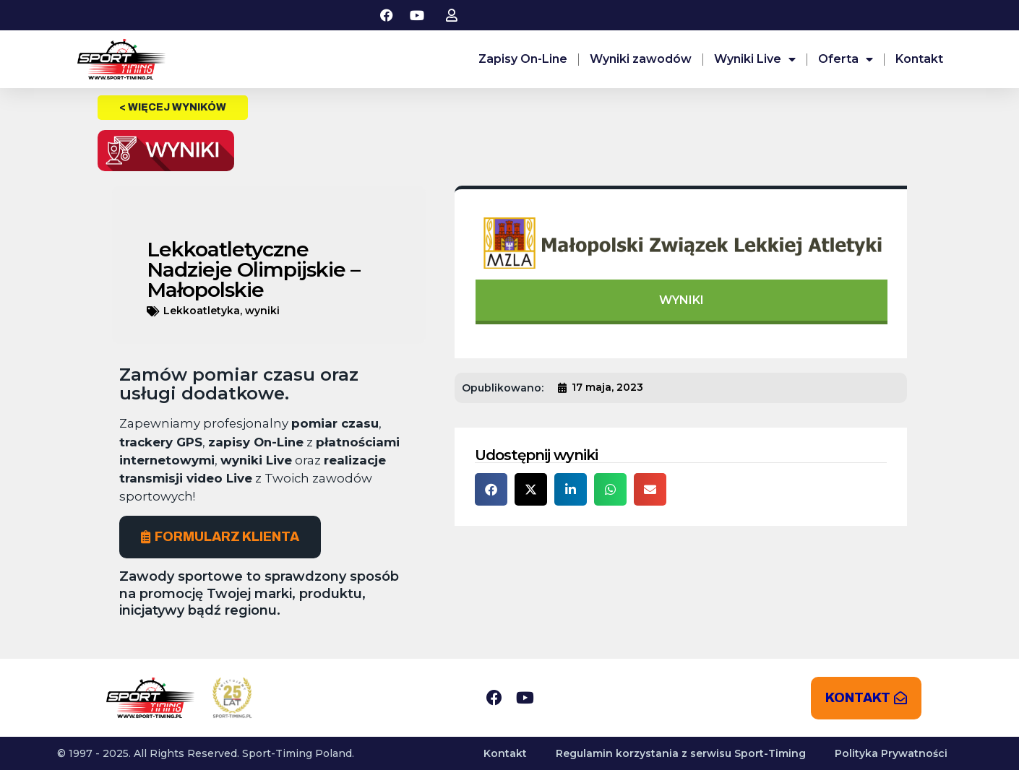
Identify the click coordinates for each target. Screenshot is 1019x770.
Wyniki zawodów (641, 59)
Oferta (845, 59)
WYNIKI (681, 300)
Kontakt (919, 59)
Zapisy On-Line (522, 59)
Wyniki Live (755, 59)
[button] (491, 489)
